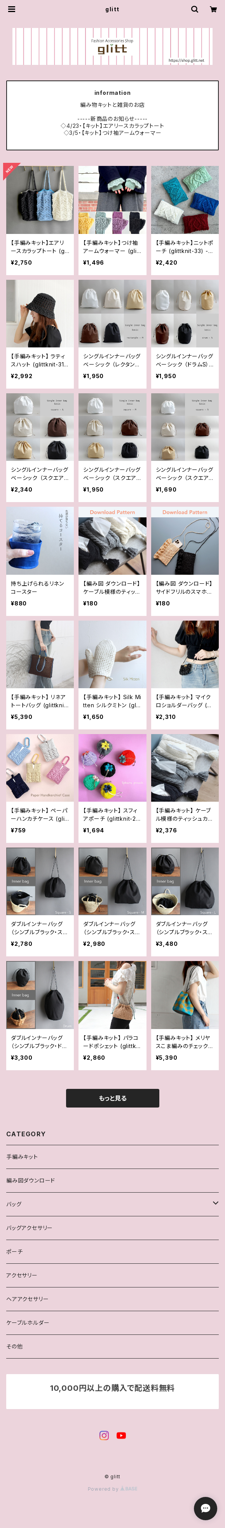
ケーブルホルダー (27, 1322)
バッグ (13, 1204)
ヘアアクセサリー (27, 1299)
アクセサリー (22, 1275)
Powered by (113, 1489)
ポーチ (14, 1251)
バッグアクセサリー (29, 1227)
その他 (14, 1346)
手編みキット (22, 1156)
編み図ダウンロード (30, 1180)
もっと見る (113, 1098)
